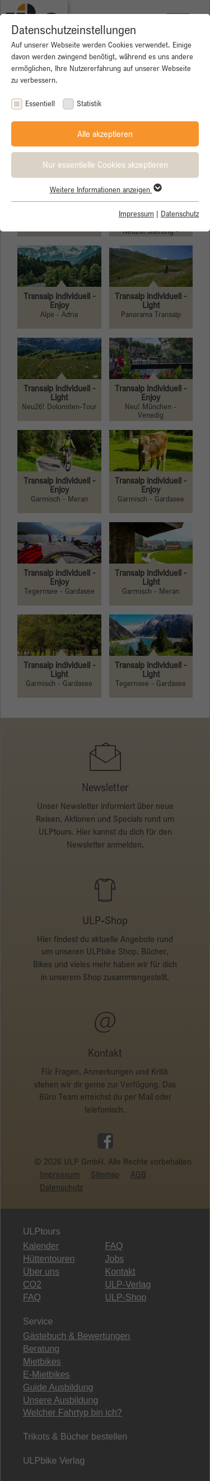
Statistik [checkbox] (89, 103)
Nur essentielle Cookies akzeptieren (105, 164)
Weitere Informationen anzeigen (105, 189)
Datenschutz (180, 214)
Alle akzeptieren (105, 133)
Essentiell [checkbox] (40, 103)
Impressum (136, 214)
